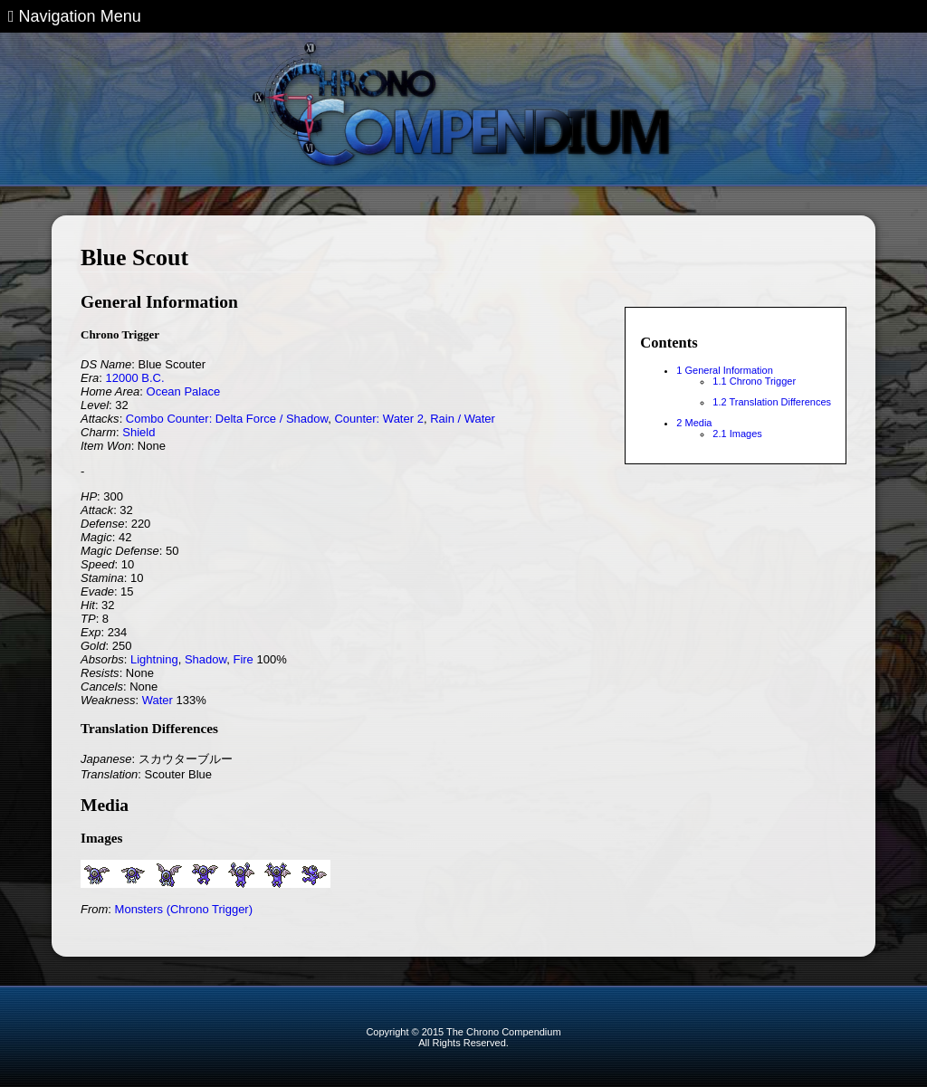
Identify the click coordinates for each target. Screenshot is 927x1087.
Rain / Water (462, 418)
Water (157, 700)
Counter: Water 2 (379, 418)
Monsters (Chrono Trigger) (184, 909)
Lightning (154, 659)
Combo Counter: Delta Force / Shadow (227, 418)
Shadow (205, 659)
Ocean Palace (184, 391)
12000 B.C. (134, 378)
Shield (138, 432)
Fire (243, 659)
